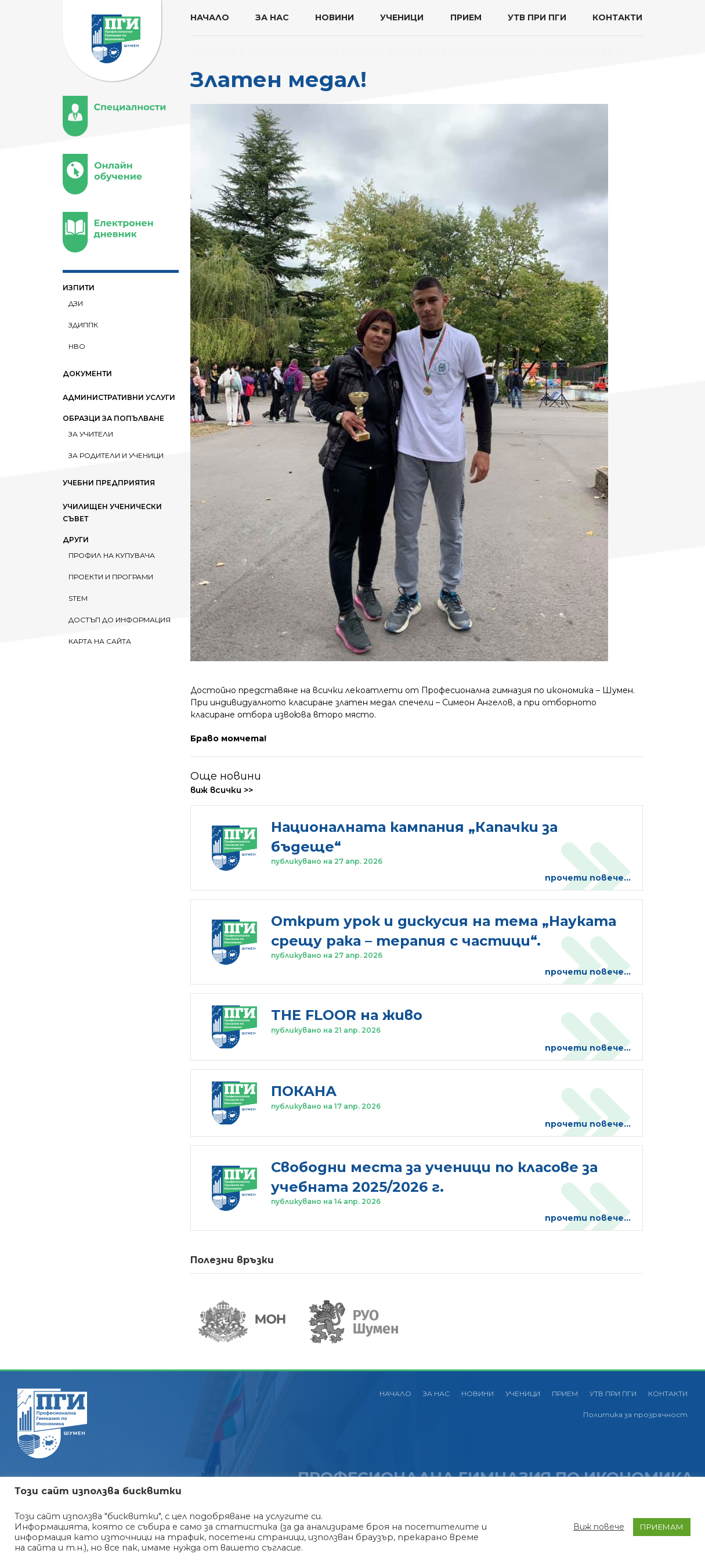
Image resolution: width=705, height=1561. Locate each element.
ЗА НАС (272, 17)
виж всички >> (221, 790)
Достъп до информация (119, 619)
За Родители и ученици (116, 455)
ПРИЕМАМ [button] (662, 1526)
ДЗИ (75, 303)
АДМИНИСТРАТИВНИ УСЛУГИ (119, 397)
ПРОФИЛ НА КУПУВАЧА (111, 555)
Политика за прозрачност (635, 1414)
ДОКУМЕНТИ (87, 373)
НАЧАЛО (209, 17)
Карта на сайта (99, 641)
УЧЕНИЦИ (402, 17)
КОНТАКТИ (617, 17)
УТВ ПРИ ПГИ (537, 17)
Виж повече (598, 1527)
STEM (78, 598)
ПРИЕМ (466, 17)
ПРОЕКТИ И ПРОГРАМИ (110, 576)
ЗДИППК (83, 324)
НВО (76, 346)
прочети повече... (588, 878)
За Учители (90, 434)
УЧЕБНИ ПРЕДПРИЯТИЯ (109, 482)
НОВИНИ (334, 17)
